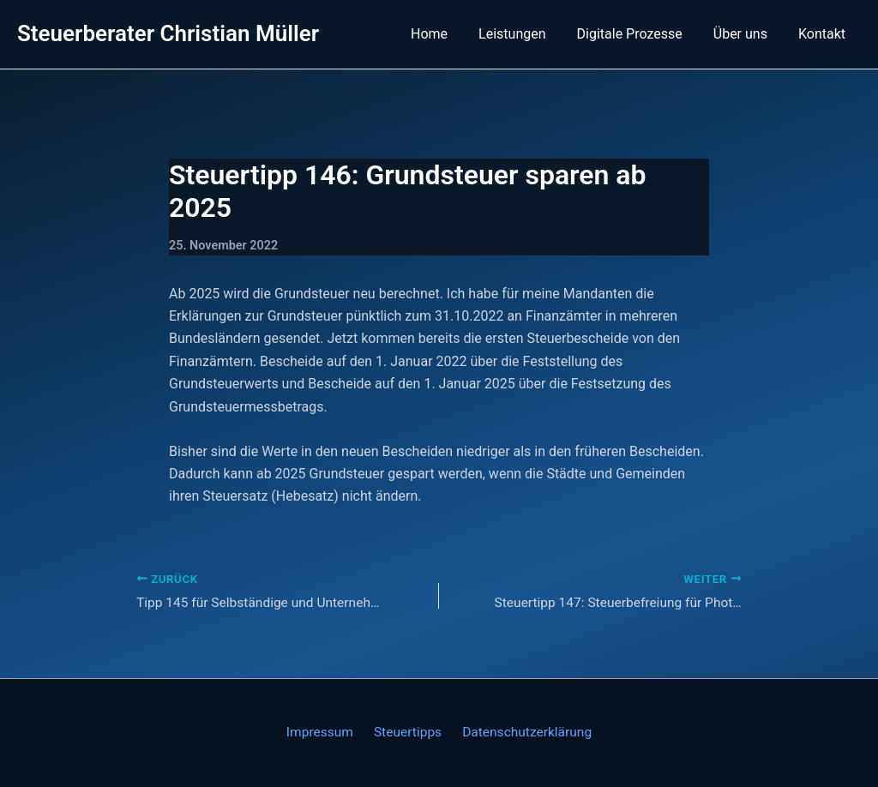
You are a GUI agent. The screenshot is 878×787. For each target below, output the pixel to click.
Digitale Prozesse (638, 34)
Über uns (746, 34)
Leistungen (523, 34)
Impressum (323, 732)
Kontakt (823, 34)
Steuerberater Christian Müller (168, 33)
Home (444, 34)
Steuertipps (407, 732)
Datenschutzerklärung (522, 732)
